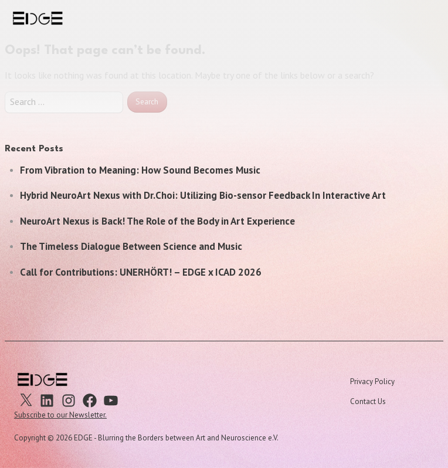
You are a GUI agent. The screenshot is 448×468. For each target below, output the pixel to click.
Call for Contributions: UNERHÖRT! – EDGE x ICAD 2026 (141, 272)
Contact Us (368, 401)
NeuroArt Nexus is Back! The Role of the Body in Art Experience (157, 221)
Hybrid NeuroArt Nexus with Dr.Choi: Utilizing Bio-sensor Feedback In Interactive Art (203, 195)
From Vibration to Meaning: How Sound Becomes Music (140, 170)
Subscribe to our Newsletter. (60, 415)
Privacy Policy (372, 381)
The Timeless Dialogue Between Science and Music (131, 246)
